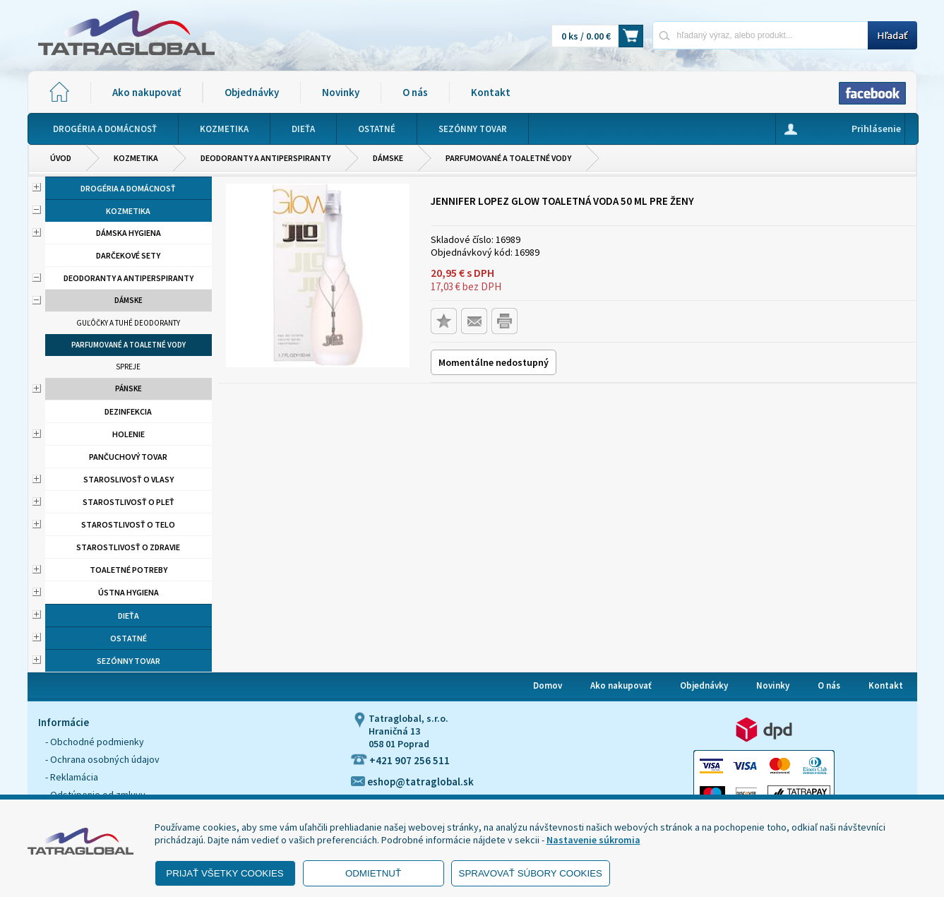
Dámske (388, 158)
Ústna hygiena (128, 592)
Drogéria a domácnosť (128, 188)
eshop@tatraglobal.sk (412, 781)
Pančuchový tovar (128, 456)
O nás (415, 92)
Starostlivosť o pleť (128, 502)
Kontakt (490, 92)
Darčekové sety (128, 255)
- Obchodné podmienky (94, 741)
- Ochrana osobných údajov (102, 759)
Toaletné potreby (128, 569)
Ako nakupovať (146, 92)
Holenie (128, 434)
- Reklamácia (71, 777)
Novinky (340, 92)
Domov (547, 685)
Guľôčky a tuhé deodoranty (128, 323)
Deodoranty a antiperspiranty (265, 158)
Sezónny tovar (128, 660)
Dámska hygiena (128, 232)
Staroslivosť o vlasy (128, 479)
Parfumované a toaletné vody (508, 158)
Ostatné (128, 638)
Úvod (60, 158)
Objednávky (252, 92)
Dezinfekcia (128, 411)
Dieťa (128, 615)
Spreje (128, 367)
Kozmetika (136, 158)
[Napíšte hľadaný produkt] (760, 35)
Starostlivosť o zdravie (128, 547)
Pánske (128, 388)
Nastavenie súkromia (593, 839)
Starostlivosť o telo (128, 524)
